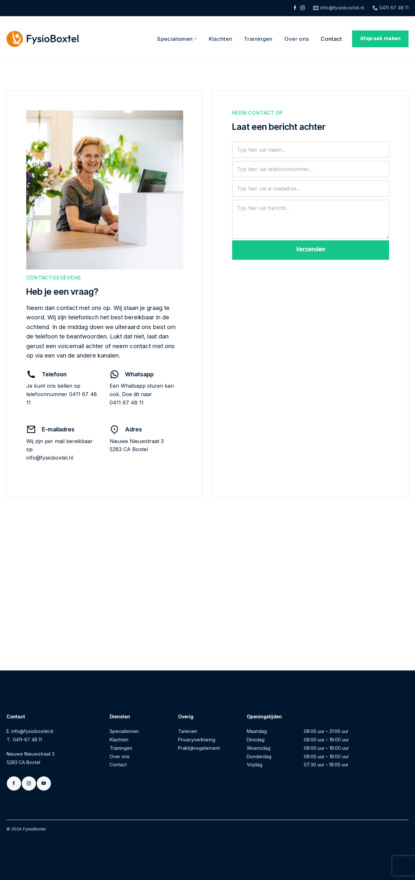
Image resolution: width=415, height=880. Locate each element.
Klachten (220, 39)
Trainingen (258, 39)
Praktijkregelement (199, 748)
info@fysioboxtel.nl (49, 457)
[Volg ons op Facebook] (295, 8)
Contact (331, 39)
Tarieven (187, 731)
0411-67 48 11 (27, 739)
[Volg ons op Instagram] (302, 8)
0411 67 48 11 (127, 402)
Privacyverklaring (196, 739)
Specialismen (177, 39)
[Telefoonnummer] (310, 169)
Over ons (296, 39)
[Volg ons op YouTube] (44, 783)
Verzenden (310, 249)
